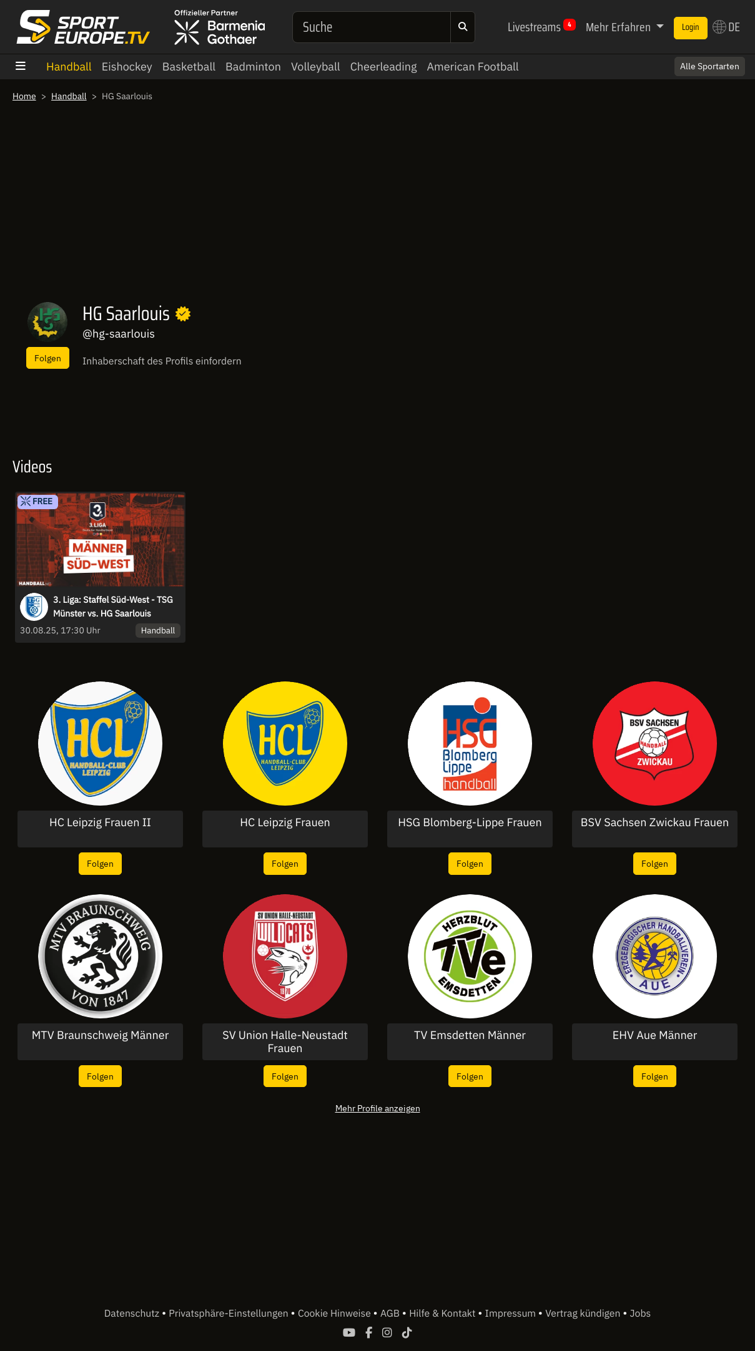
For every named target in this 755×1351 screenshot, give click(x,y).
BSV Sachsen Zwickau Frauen (655, 822)
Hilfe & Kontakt (443, 1313)
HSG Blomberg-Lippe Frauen (469, 822)
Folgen (47, 358)
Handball (69, 66)
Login (690, 27)
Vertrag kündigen (584, 1313)
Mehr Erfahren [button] (619, 27)
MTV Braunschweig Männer (100, 1035)
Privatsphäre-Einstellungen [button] (229, 1313)
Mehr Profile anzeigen (377, 1108)
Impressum (511, 1313)
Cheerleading (383, 66)
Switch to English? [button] (693, 60)
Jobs (640, 1313)
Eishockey (127, 66)
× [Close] (732, 60)
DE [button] (726, 27)
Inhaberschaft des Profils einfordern (162, 361)
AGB (391, 1313)
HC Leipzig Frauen (285, 822)
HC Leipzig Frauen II (100, 822)
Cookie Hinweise (335, 1313)
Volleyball (315, 66)
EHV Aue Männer (655, 1035)
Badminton (253, 66)
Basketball (188, 66)
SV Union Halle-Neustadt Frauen (285, 1041)
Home (24, 96)
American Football (472, 66)
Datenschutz (133, 1313)
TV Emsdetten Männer (470, 1035)
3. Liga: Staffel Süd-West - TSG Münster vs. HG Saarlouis (113, 606)
